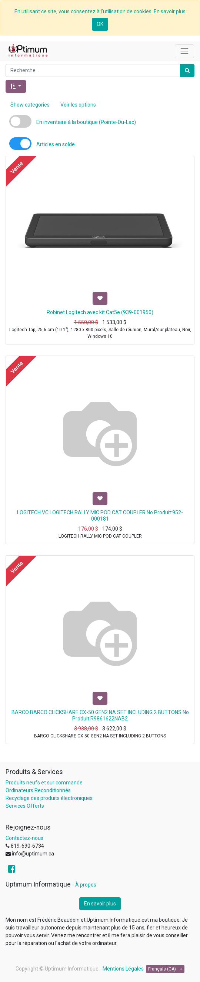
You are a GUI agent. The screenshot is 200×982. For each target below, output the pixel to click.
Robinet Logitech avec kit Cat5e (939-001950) (100, 312)
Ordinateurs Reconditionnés (38, 790)
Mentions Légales (123, 969)
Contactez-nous (24, 838)
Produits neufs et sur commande (44, 783)
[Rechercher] (187, 70)
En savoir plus (100, 904)
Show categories (30, 105)
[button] (16, 86)
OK (100, 24)
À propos (85, 885)
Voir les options (78, 105)
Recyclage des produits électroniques (49, 798)
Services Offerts (25, 806)
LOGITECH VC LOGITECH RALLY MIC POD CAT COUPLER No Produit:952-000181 (100, 516)
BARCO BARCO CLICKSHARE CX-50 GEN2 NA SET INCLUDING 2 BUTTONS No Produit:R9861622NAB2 (100, 715)
